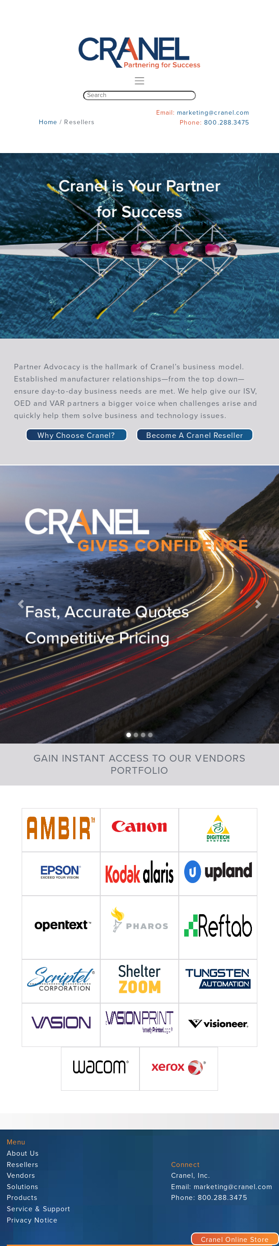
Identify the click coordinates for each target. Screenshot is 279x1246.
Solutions (22, 1187)
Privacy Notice (32, 1220)
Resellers (22, 1165)
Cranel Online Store (235, 1240)
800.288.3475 (226, 122)
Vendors (21, 1176)
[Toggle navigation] (139, 81)
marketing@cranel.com (213, 112)
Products (22, 1198)
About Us (23, 1153)
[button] (21, 604)
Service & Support (38, 1209)
